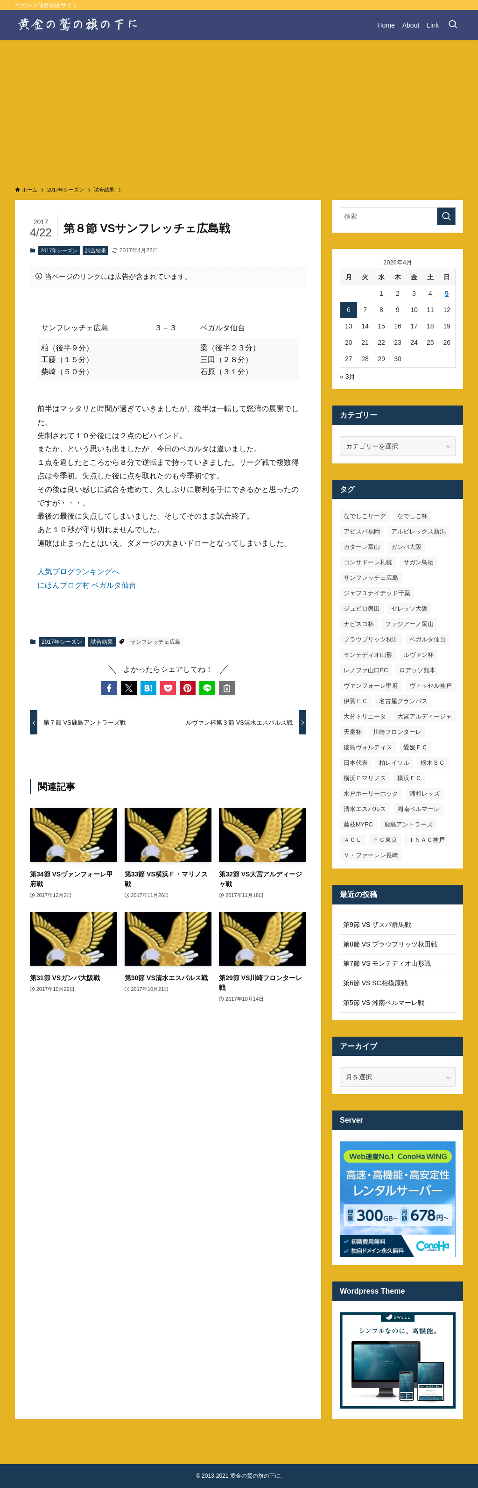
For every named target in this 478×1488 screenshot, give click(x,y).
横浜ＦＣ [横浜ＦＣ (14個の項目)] (409, 778)
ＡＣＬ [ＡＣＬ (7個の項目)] (353, 839)
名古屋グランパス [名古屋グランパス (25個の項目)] (403, 701)
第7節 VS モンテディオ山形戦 (387, 963)
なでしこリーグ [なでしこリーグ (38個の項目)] (365, 516)
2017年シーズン (59, 250)
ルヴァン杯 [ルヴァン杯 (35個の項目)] (418, 654)
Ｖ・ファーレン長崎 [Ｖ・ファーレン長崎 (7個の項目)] (371, 855)
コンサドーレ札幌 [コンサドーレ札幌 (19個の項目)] (368, 562)
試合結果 (95, 250)
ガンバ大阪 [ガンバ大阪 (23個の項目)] (406, 546)
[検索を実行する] (446, 216)
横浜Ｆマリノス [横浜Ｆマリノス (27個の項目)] (365, 778)
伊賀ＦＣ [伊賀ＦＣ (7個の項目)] (356, 701)
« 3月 (347, 376)
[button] (109, 688)
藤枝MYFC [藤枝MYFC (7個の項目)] (358, 824)
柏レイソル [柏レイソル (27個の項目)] (394, 762)
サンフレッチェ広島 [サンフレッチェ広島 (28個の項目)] (371, 577)
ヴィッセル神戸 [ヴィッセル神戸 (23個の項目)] (430, 685)
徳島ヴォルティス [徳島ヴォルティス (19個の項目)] (368, 747)
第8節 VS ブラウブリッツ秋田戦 (390, 944)
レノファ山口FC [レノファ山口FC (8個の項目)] (366, 670)
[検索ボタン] (453, 25)
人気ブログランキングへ (78, 572)
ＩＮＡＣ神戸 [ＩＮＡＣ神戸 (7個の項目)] (426, 839)
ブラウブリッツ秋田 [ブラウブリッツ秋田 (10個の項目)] (371, 639)
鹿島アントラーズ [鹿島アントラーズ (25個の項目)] (408, 824)
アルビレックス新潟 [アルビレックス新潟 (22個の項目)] (418, 531)
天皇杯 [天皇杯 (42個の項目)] (353, 731)
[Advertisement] (239, 110)
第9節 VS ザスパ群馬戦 (377, 924)
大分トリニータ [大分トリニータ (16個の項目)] (365, 716)
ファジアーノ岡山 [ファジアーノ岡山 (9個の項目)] (409, 623)
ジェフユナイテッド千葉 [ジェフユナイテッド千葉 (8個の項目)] (377, 593)
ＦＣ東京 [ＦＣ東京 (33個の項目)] (385, 839)
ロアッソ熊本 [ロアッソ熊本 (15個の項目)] (417, 670)
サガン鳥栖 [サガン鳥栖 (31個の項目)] (418, 562)
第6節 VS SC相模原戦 (375, 983)
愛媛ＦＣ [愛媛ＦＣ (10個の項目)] (415, 747)
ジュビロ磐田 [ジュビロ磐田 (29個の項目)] (362, 608)
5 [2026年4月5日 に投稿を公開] (447, 293)
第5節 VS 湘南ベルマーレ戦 (383, 1002)
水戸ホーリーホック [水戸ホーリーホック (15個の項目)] (371, 793)
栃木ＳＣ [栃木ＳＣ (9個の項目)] (433, 762)
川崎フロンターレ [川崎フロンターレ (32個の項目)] (397, 731)
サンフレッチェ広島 (155, 642)
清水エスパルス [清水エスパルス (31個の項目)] (365, 808)
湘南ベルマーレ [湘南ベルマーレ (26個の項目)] (418, 808)
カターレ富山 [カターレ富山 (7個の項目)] (362, 546)
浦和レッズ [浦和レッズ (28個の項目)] (424, 793)
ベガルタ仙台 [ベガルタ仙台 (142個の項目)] (427, 639)
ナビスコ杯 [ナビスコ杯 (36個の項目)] (359, 623)
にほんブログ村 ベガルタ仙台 (86, 585)
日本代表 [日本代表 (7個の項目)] (356, 762)
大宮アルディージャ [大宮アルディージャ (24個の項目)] (424, 716)
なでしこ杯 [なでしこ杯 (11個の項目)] (412, 516)
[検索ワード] (398, 216)
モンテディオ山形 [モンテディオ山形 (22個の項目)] (368, 654)
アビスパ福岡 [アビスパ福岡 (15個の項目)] (362, 531)
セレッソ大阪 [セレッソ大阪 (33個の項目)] (409, 608)
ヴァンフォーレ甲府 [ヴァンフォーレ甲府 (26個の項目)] (371, 685)
